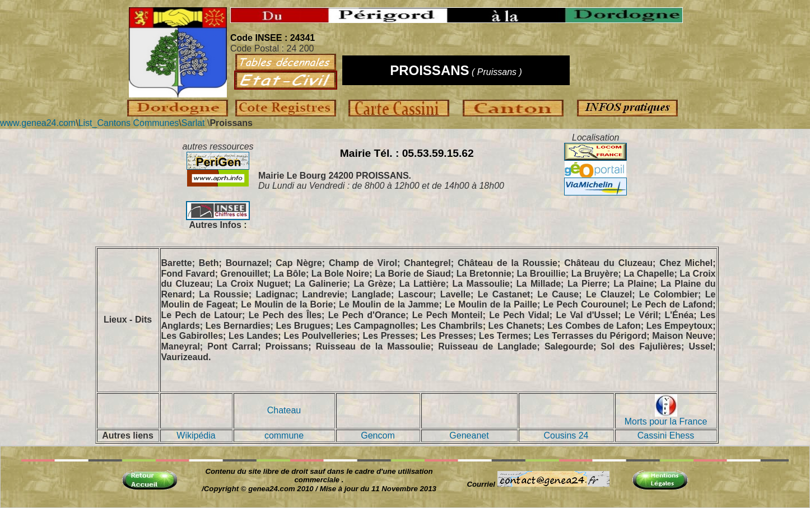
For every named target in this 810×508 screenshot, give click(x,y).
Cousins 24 (565, 435)
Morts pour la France (666, 417)
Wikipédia (195, 435)
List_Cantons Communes (128, 123)
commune (284, 435)
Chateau (284, 410)
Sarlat (193, 123)
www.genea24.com (38, 123)
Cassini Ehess (665, 435)
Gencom (377, 435)
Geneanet (468, 435)
